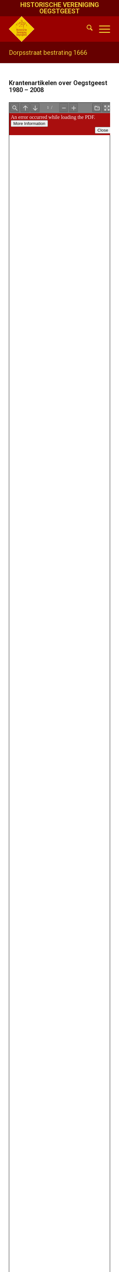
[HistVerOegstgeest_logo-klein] (49, 29)
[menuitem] (86, 29)
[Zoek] (86, 29)
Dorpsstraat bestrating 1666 (48, 52)
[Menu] (101, 29)
